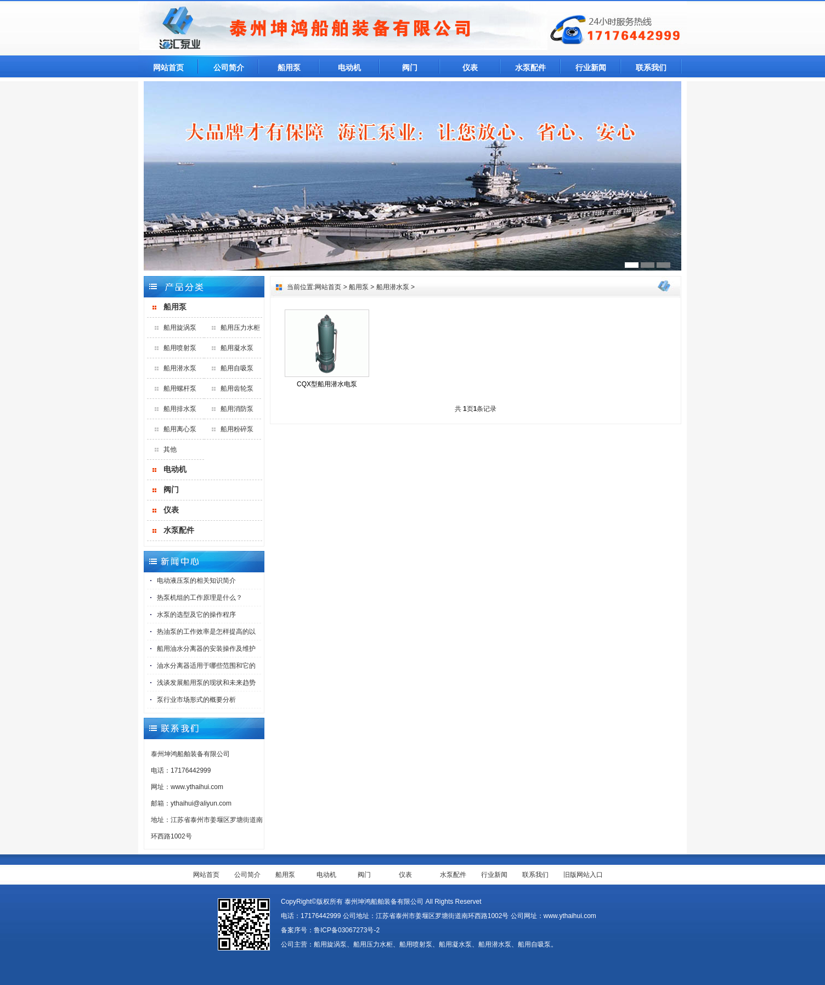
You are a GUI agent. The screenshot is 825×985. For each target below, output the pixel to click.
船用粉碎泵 (237, 429)
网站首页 (168, 67)
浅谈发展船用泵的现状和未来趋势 (206, 682)
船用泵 (289, 67)
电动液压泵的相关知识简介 (196, 580)
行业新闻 (590, 67)
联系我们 (651, 67)
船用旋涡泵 (179, 327)
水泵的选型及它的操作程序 (196, 614)
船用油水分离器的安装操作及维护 (206, 648)
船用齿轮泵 (237, 388)
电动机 (349, 67)
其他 (170, 449)
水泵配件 (530, 67)
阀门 (409, 67)
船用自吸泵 (237, 368)
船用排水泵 (179, 409)
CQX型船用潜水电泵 (327, 384)
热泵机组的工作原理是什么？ (199, 597)
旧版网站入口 (583, 875)
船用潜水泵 (179, 368)
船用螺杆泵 (179, 388)
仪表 (470, 67)
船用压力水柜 (240, 327)
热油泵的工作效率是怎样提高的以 (206, 631)
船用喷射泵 (179, 348)
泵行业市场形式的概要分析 (196, 699)
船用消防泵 (237, 409)
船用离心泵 (179, 429)
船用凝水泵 (237, 348)
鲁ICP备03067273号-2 (347, 930)
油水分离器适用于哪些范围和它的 (206, 665)
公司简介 (228, 67)
